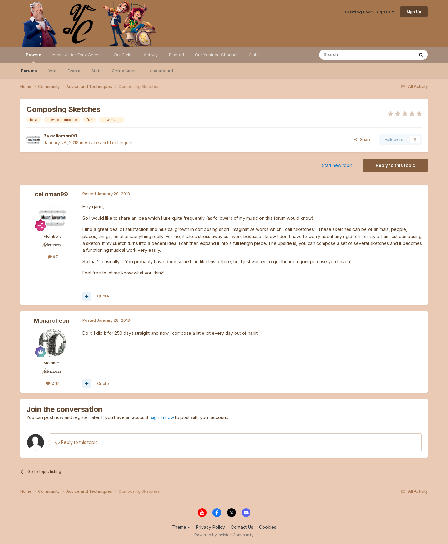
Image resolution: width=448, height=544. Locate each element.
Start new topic (337, 165)
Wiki (52, 70)
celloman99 (63, 135)
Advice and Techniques (109, 142)
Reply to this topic (395, 165)
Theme (181, 527)
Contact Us (242, 527)
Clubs (254, 54)
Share (362, 139)
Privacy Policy (210, 527)
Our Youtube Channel (216, 54)
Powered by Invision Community (224, 534)
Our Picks (123, 54)
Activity (151, 54)
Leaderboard (160, 70)
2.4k (52, 382)
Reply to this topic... (77, 442)
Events (74, 70)
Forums (29, 70)
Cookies (267, 527)
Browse (33, 57)
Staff (95, 70)
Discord (176, 54)
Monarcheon (51, 320)
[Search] (350, 55)
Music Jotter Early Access (77, 54)
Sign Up (414, 11)
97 (53, 256)
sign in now (162, 417)
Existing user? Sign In (369, 11)
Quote (103, 295)
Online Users (124, 70)
